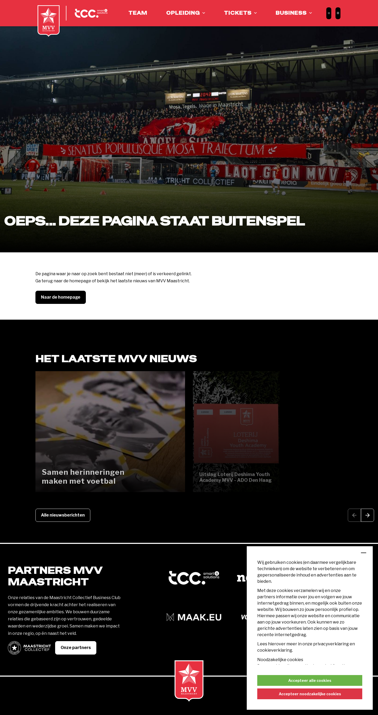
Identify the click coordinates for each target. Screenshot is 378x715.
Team (137, 13)
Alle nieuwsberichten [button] (63, 515)
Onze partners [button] (76, 647)
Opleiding (183, 13)
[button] (367, 515)
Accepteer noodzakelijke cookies (310, 694)
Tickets (237, 13)
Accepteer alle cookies (309, 680)
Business (291, 13)
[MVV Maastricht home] (48, 21)
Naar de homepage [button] (60, 297)
